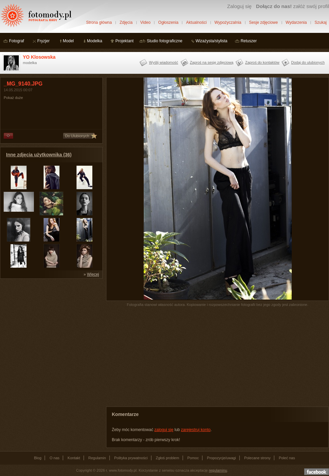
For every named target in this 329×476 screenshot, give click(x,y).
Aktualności (196, 22)
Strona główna (99, 22)
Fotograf (16, 41)
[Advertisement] (50, 324)
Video (145, 22)
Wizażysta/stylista (212, 41)
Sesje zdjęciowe (263, 22)
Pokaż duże (13, 98)
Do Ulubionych (77, 136)
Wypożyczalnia (228, 22)
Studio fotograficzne (164, 41)
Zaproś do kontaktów (262, 62)
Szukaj (321, 22)
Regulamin (97, 458)
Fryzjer (43, 41)
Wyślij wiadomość (163, 62)
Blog (37, 458)
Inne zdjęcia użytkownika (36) (39, 154)
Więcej (93, 274)
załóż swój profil (292, 6)
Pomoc (193, 458)
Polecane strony (257, 458)
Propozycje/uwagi (221, 458)
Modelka (94, 41)
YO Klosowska (39, 57)
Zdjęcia (126, 22)
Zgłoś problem (167, 458)
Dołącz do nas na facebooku (316, 471)
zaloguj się (164, 429)
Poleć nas (287, 458)
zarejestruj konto (195, 429)
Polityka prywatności (131, 458)
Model (68, 41)
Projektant (124, 41)
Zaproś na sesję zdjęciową (212, 62)
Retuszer (249, 41)
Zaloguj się (239, 6)
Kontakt (73, 458)
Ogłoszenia (168, 22)
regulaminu (218, 470)
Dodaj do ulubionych (308, 62)
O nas (54, 458)
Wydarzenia (296, 22)
